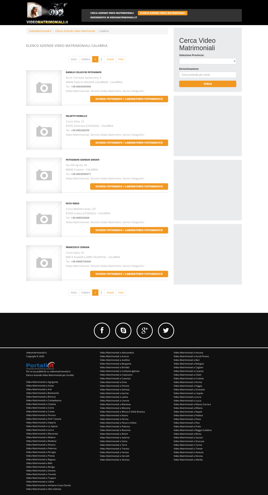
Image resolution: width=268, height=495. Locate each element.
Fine (121, 59)
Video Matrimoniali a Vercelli (114, 456)
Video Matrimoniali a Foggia (188, 385)
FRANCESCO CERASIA (77, 247)
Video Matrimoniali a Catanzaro (116, 374)
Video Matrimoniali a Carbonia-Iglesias (120, 371)
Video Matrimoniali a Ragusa (40, 459)
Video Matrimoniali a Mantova (115, 404)
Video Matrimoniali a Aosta (40, 385)
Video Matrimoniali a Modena (41, 441)
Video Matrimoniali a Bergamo (115, 363)
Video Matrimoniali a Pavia (187, 419)
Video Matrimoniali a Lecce (187, 396)
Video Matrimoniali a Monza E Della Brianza (122, 411)
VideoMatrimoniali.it (40, 31)
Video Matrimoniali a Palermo (41, 448)
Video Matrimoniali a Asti (39, 389)
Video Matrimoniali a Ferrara (41, 415)
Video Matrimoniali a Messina (115, 408)
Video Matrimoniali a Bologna (189, 363)
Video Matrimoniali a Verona (188, 456)
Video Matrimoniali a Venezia (188, 452)
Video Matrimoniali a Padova (188, 415)
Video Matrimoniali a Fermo (188, 382)
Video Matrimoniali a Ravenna (115, 430)
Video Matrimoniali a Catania (41, 404)
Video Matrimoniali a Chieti (187, 374)
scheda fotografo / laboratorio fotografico (129, 99)
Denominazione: (189, 68)
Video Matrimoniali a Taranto (41, 474)
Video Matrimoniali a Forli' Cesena (43, 418)
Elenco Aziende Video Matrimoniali (75, 31)
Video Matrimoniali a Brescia (41, 396)
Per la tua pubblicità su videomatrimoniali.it (48, 371)
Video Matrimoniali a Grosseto (189, 389)
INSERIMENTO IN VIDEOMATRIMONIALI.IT (113, 17)
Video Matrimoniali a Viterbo (188, 459)
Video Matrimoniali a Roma (187, 433)
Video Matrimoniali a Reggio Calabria (193, 430)
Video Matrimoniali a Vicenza (115, 459)
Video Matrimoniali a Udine (40, 481)
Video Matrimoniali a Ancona (188, 352)
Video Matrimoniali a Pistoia (40, 455)
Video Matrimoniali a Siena (113, 441)
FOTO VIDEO (72, 203)
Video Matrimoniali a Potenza (115, 426)
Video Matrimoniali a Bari (187, 360)
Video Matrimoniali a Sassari (188, 437)
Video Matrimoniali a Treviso (114, 448)
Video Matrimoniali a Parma (114, 419)
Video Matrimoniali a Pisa (187, 422)
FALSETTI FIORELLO (76, 116)
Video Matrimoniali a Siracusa (189, 441)
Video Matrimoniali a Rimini (114, 433)
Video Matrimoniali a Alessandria (117, 352)
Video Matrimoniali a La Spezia (42, 426)
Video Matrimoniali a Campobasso (43, 400)
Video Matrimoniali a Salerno (115, 437)
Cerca (208, 83)
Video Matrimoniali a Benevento (42, 393)
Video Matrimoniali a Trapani (41, 477)
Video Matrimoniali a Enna (113, 382)
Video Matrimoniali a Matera (40, 437)
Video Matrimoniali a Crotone (189, 378)
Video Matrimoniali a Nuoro (114, 415)
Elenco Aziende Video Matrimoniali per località (50, 375)
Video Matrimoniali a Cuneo (40, 411)
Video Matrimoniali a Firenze (114, 385)
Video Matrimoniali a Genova (115, 389)
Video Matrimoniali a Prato (187, 426)
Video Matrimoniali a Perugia (41, 452)
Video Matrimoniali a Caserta (188, 371)
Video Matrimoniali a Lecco (40, 430)
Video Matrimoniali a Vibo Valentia (43, 489)
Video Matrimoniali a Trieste (188, 448)
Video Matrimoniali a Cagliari (188, 367)
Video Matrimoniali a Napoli (188, 411)
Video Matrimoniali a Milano (188, 408)
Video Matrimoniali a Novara (40, 444)
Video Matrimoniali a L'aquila (188, 393)
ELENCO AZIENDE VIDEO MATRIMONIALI (162, 13)
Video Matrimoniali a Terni (113, 444)
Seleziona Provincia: (191, 55)
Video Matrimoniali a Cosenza (115, 378)
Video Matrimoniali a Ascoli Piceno (191, 356)
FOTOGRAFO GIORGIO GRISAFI (82, 159)
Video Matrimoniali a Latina (114, 396)
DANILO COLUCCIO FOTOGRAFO (84, 72)
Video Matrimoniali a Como (40, 407)
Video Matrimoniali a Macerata (42, 433)
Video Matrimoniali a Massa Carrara (192, 404)
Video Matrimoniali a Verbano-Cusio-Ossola (48, 485)
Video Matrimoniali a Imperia (41, 422)
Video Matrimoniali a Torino (188, 444)
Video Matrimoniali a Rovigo (40, 466)
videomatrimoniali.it (36, 352)
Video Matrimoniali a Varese (114, 452)
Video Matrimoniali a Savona (40, 470)
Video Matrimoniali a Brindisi (114, 367)
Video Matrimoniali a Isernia (114, 393)
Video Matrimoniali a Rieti (39, 463)
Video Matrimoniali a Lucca (187, 400)
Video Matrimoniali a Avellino (115, 360)
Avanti (110, 59)
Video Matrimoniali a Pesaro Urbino (118, 422)
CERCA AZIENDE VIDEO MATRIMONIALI (112, 13)
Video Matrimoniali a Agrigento (42, 382)
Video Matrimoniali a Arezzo (114, 356)
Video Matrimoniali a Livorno (114, 400)
